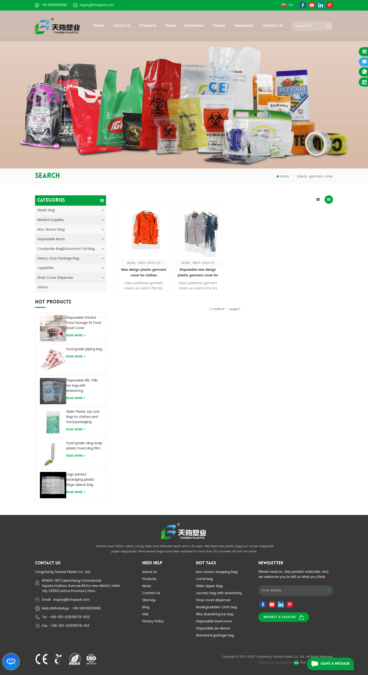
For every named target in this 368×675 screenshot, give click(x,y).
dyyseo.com (284, 662)
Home (99, 26)
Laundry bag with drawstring (219, 593)
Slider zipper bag (209, 586)
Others (42, 287)
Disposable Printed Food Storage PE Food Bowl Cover (83, 323)
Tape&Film (45, 268)
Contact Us (272, 26)
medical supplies (50, 220)
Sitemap (149, 600)
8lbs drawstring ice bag (214, 614)
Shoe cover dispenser (213, 600)
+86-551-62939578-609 (70, 617)
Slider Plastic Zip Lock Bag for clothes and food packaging (83, 417)
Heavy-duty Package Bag (58, 258)
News (170, 26)
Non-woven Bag (51, 229)
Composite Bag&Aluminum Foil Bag (66, 248)
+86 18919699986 (51, 5)
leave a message (328, 664)
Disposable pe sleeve (213, 628)
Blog (145, 607)
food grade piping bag (84, 349)
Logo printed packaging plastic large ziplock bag (80, 479)
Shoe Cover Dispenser (55, 277)
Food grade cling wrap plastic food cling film (84, 446)
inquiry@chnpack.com (93, 5)
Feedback (243, 26)
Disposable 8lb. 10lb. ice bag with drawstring (82, 385)
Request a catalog (284, 617)
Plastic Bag (46, 210)
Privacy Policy (153, 621)
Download (194, 26)
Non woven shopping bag (217, 572)
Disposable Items (51, 239)
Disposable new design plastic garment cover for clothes (198, 273)
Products (148, 26)
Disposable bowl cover (214, 621)
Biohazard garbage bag (215, 635)
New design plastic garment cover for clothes (143, 272)
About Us (122, 26)
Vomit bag (204, 579)
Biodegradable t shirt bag (216, 607)
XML (145, 614)
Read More (75, 335)
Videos (218, 26)
